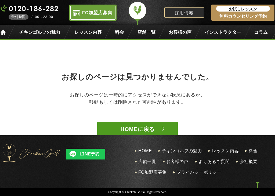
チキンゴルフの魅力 (39, 32)
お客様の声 (180, 32)
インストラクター (223, 32)
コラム (261, 32)
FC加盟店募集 (152, 172)
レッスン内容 (88, 32)
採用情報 (184, 12)
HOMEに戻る (138, 129)
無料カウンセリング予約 (243, 12)
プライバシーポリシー (199, 172)
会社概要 (249, 161)
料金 (119, 32)
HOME (145, 151)
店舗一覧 (146, 32)
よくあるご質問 (214, 161)
